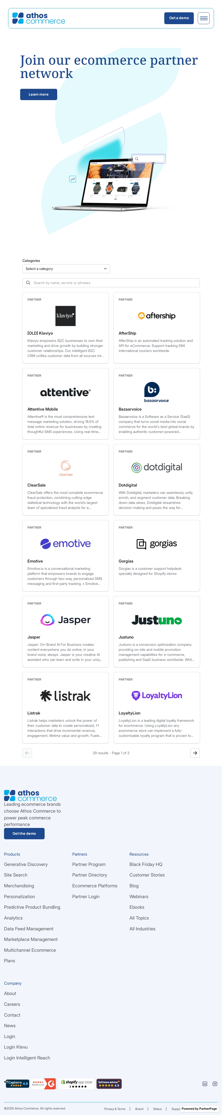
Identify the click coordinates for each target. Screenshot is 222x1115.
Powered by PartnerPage (199, 1108)
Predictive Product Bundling (32, 907)
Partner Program (89, 864)
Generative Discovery (26, 864)
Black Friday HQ (146, 864)
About (10, 993)
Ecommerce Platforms (94, 885)
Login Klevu (16, 1047)
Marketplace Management (31, 939)
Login (9, 1036)
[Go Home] (38, 18)
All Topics (139, 918)
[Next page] (195, 753)
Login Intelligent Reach (27, 1057)
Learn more (39, 94)
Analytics (13, 918)
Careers (12, 1004)
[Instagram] (215, 1084)
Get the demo (24, 833)
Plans (9, 960)
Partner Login (86, 896)
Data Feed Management (28, 928)
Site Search (15, 875)
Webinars (139, 896)
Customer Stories (147, 875)
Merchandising (19, 885)
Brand (139, 1109)
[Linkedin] (205, 1084)
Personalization (19, 896)
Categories (31, 260)
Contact (12, 1015)
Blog (134, 885)
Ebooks (137, 907)
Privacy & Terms (114, 1109)
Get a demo (179, 17)
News (10, 1025)
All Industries (142, 928)
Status (157, 1109)
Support (177, 1109)
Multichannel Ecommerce (30, 950)
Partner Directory (89, 875)
